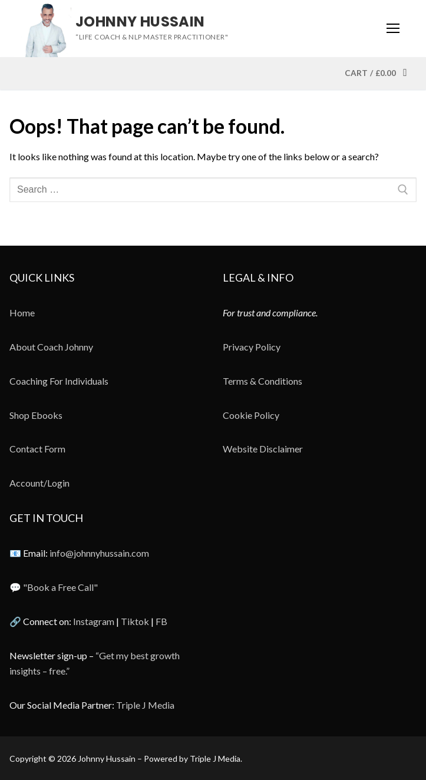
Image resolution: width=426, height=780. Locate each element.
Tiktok (135, 621)
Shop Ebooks (35, 415)
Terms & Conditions (262, 380)
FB (161, 621)
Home (22, 312)
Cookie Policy (251, 415)
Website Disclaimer (263, 448)
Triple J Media (145, 704)
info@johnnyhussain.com (99, 552)
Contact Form (37, 448)
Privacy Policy (251, 346)
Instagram (93, 621)
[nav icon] (393, 28)
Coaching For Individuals (58, 380)
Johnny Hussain (140, 21)
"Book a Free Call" (60, 587)
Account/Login (39, 482)
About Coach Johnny (51, 346)
